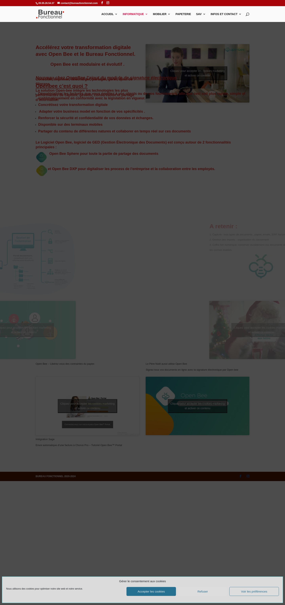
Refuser (203, 591)
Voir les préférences (254, 591)
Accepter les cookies (151, 591)
